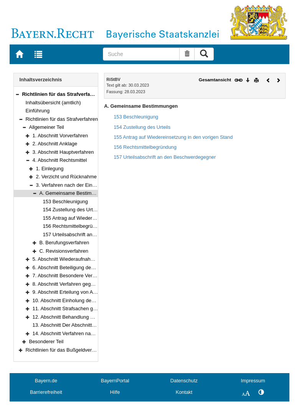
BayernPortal (115, 380)
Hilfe (115, 392)
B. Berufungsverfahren (64, 242)
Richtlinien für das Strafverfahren (62, 119)
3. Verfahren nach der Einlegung (71, 185)
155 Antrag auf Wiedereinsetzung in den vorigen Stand (173, 137)
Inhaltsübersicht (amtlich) (53, 102)
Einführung (38, 111)
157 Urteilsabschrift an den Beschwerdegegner (94, 234)
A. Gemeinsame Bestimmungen (75, 193)
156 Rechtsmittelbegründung (75, 226)
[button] (17, 94)
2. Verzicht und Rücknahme (66, 176)
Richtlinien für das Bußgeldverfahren (66, 350)
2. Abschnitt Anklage (55, 143)
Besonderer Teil (46, 341)
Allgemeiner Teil (46, 127)
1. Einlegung (50, 168)
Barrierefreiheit (46, 392)
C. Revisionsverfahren (64, 251)
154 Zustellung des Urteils (72, 209)
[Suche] (141, 54)
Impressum (253, 380)
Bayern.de (46, 380)
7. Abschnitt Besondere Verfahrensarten (77, 275)
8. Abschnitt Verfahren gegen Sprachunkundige (85, 284)
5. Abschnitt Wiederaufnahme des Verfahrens (82, 259)
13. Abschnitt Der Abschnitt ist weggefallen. (80, 325)
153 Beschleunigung (65, 201)
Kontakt (184, 392)
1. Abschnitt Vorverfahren (60, 135)
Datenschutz (184, 380)
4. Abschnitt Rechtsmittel (60, 160)
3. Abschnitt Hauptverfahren (63, 152)
